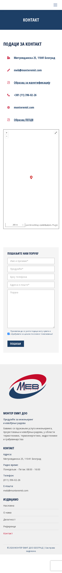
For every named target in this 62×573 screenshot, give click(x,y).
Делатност (9, 519)
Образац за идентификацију (32, 83)
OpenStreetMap (31, 225)
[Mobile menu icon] (55, 5)
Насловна (8, 505)
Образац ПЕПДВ (23, 120)
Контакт (8, 533)
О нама (7, 512)
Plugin (55, 225)
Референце (9, 526)
